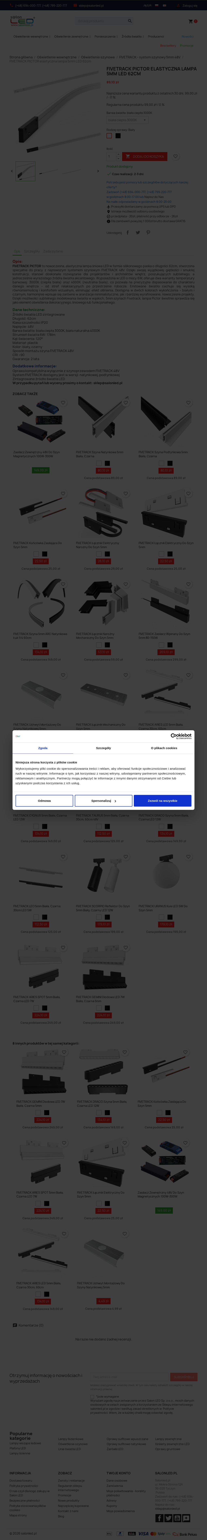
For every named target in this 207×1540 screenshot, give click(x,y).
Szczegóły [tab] (103, 748)
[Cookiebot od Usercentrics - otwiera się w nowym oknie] (173, 736)
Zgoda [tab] (43, 748)
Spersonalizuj (103, 800)
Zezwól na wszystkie (162, 800)
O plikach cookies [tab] (164, 748)
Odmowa (44, 800)
